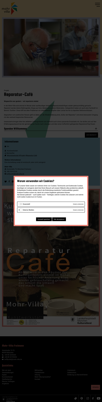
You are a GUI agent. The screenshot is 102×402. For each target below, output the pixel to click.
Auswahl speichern (44, 219)
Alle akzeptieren (59, 219)
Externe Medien (28, 210)
